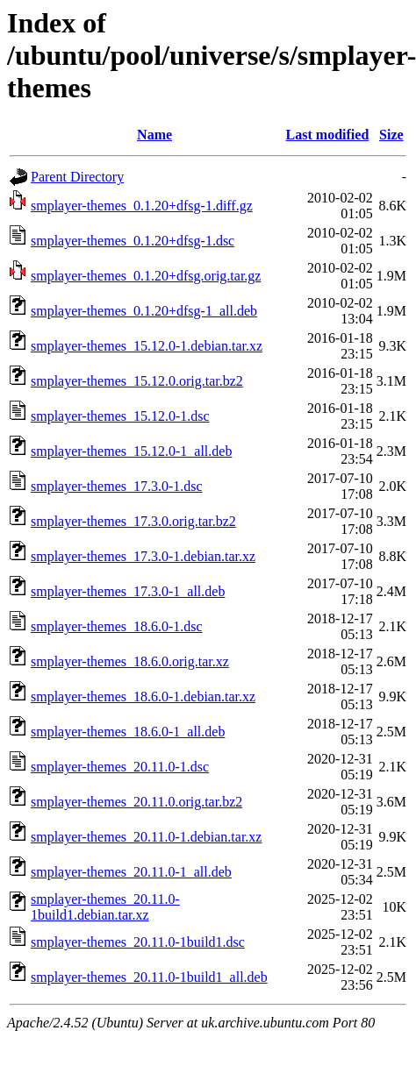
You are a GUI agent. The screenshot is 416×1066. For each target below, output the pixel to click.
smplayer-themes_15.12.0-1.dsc (120, 416)
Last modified (327, 134)
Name (154, 134)
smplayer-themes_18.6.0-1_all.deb (128, 731)
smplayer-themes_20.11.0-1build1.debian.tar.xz (105, 907)
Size (391, 134)
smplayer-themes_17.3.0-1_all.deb (128, 591)
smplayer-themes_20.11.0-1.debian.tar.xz (146, 836)
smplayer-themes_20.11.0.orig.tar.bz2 (136, 801)
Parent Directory (77, 176)
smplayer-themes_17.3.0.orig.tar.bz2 (133, 521)
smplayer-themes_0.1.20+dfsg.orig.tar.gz (146, 275)
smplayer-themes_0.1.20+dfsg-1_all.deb (144, 310)
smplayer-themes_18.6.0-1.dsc (117, 626)
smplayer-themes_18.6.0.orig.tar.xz (130, 661)
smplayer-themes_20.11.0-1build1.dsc (138, 942)
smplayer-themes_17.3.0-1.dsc (117, 486)
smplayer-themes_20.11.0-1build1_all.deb (149, 977)
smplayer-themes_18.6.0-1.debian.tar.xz (143, 696)
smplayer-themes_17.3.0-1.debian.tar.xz (143, 556)
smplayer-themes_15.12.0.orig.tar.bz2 (137, 380)
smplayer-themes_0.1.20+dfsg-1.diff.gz (142, 205)
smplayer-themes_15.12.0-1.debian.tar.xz (146, 345)
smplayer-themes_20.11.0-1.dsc (120, 766)
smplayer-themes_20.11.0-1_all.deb (131, 871)
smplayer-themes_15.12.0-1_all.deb (131, 451)
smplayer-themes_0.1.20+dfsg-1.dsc (132, 240)
